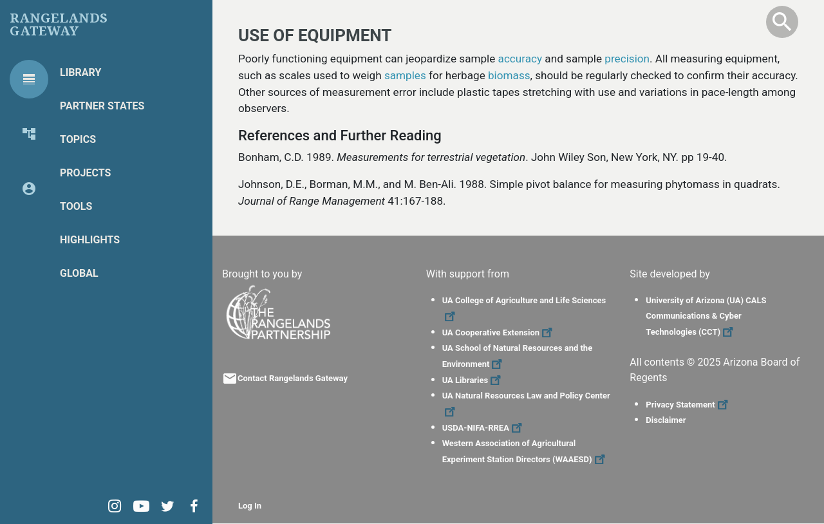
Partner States (102, 106)
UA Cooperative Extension (499, 332)
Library (80, 72)
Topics (78, 139)
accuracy (520, 58)
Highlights (90, 240)
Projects (85, 173)
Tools (76, 206)
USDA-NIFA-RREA (483, 428)
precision (627, 58)
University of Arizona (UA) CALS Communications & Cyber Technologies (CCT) (706, 316)
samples (405, 75)
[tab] (29, 79)
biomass (509, 75)
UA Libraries (473, 380)
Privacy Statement (688, 404)
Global (79, 273)
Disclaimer (666, 420)
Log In (249, 505)
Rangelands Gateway (59, 24)
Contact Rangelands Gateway (293, 378)
